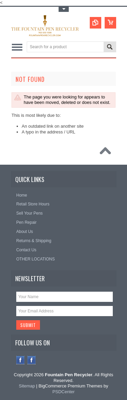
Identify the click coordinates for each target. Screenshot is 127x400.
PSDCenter (63, 391)
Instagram (31, 360)
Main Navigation (17, 47)
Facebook (20, 360)
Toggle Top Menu (64, 9)
